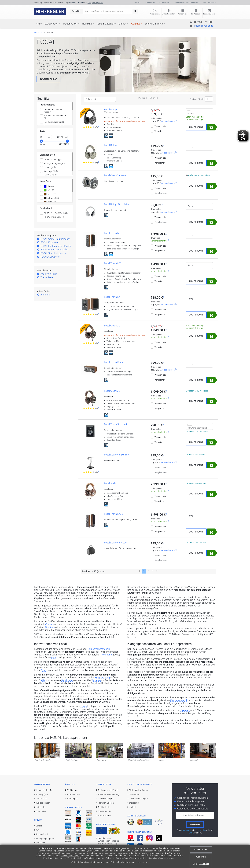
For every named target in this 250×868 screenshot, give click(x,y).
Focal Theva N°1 (112, 296)
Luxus (84, 706)
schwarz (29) (51, 198)
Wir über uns (72, 790)
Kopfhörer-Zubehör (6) (54, 122)
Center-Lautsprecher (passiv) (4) (53, 110)
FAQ (37, 830)
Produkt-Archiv (104, 815)
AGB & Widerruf (209, 3)
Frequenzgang (102, 677)
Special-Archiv (104, 811)
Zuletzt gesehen (168, 14)
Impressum (143, 862)
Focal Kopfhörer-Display (116, 454)
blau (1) (49, 186)
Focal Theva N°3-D (114, 513)
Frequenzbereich (179, 700)
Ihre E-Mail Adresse (193, 815)
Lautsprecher (51, 23)
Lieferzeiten (41, 807)
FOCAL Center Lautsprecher (55, 239)
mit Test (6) (49, 175)
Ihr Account (195, 14)
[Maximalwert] (63, 137)
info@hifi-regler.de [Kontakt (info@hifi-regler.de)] (95, 3)
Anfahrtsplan (72, 798)
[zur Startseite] (50, 11)
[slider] (41, 141)
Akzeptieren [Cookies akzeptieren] (200, 849)
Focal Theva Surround (115, 424)
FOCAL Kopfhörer (49, 242)
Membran (50, 627)
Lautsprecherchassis (99, 649)
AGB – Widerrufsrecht (138, 790)
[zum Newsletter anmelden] (195, 824)
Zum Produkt (196, 127)
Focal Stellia (110, 483)
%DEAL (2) (48, 167)
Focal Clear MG (112, 325)
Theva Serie (46, 277)
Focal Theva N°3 (112, 233)
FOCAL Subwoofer (49, 256)
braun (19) (50, 194)
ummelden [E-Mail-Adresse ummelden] (201, 830)
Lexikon (39, 826)
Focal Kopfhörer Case (115, 542)
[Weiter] (157, 571)
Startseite (38, 33)
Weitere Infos (48, 79)
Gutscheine (41, 811)
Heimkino (87, 23)
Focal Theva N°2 (112, 263)
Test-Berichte (104, 807)
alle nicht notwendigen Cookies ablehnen (156, 858)
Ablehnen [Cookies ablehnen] (201, 857)
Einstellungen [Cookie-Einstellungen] (201, 864)
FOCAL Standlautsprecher (53, 253)
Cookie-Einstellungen (70, 855)
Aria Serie (45, 294)
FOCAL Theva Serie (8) (54, 217)
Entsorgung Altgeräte (45, 838)
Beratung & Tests (154, 23)
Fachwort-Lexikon (106, 803)
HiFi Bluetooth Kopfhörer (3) (55, 116)
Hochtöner (107, 654)
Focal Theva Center (114, 362)
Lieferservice (41, 798)
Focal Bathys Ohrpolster (116, 204)
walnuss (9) (51, 202)
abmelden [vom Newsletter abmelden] (186, 830)
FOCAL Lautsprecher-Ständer (55, 246)
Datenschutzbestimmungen (123, 862)
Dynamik (185, 710)
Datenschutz (165, 3)
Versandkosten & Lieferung (187, 3)
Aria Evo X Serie (48, 274)
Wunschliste (183, 14)
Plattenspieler (70, 23)
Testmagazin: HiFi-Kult (108, 790)
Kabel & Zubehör (105, 23)
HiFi (38, 23)
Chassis (49, 624)
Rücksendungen (43, 803)
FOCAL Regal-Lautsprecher (54, 249)
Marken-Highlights (106, 798)
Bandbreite (67, 680)
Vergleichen (155, 14)
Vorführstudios (73, 794)
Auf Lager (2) (49, 171)
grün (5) (49, 190)
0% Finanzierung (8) (53, 159)
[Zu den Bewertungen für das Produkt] (89, 127)
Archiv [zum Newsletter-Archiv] (191, 833)
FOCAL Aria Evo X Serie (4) (56, 213)
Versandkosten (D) (44, 790)
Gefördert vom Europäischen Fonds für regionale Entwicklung (108, 841)
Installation (40, 842)
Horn (53, 657)
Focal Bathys (111, 109)
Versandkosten (168, 121)
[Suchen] (135, 11)
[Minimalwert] (46, 137)
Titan (43, 670)
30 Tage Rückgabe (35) (54, 163)
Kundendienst (42, 834)
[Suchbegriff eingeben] (108, 11)
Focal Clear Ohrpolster (115, 175)
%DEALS (135, 23)
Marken (122, 23)
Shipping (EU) (42, 794)
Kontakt (137, 3)
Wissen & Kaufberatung (108, 794)
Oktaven (96, 680)
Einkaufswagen (209, 14)
